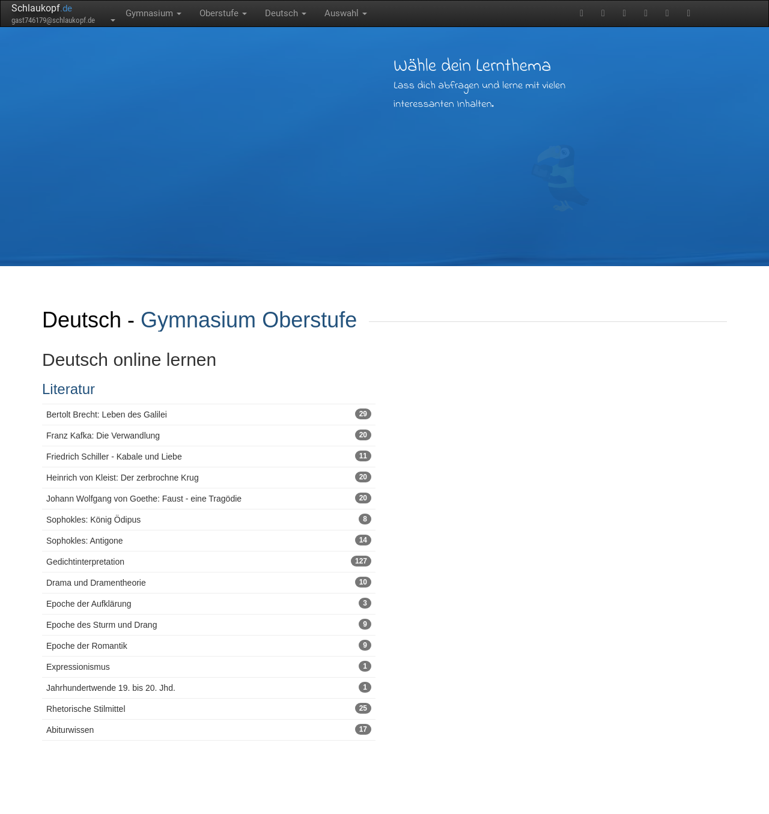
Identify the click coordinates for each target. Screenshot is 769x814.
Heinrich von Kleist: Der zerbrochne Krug (208, 477)
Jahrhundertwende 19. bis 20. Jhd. (208, 687)
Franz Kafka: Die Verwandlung (208, 435)
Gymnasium (153, 13)
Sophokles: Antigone (208, 540)
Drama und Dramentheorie (208, 582)
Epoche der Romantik (208, 645)
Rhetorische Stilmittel (208, 708)
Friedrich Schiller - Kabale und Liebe (208, 456)
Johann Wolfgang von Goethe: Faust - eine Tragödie (208, 498)
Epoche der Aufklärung (208, 603)
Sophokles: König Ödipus (208, 519)
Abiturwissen (208, 729)
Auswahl (345, 13)
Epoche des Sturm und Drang (208, 624)
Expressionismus (208, 666)
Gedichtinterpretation (208, 561)
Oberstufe (223, 13)
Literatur (68, 389)
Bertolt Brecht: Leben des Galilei (208, 414)
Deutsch (285, 13)
